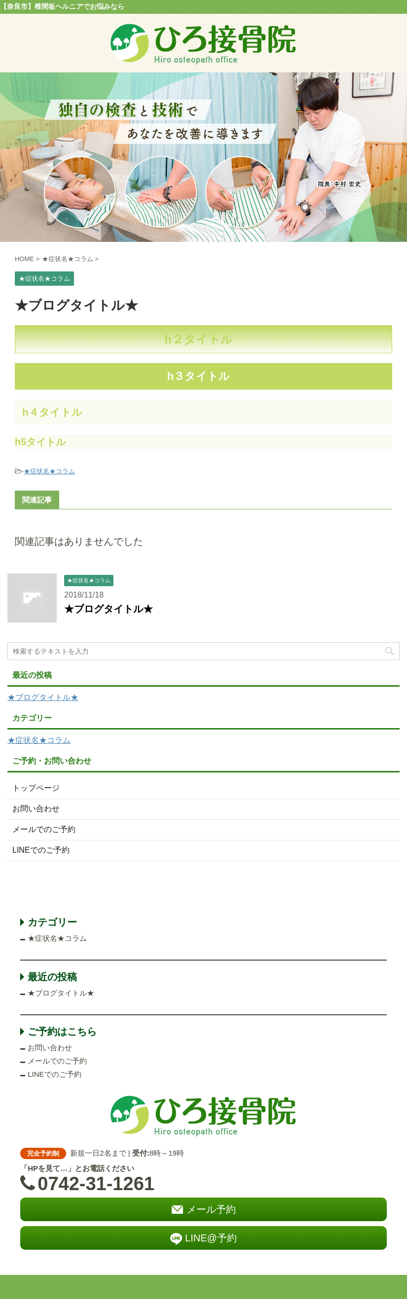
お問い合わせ (36, 808)
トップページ (36, 788)
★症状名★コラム (49, 471)
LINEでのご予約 (41, 850)
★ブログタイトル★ (108, 608)
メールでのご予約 (43, 829)
